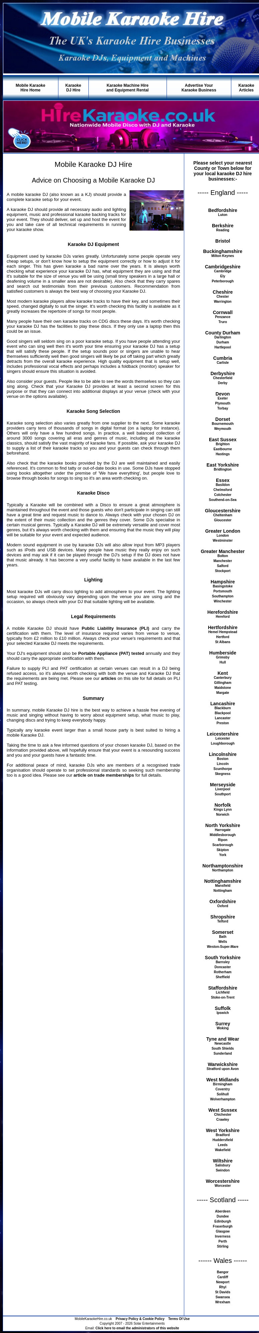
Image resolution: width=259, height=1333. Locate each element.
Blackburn (223, 708)
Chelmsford (222, 490)
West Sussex (222, 1110)
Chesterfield (222, 378)
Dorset (222, 419)
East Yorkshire (223, 465)
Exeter (223, 398)
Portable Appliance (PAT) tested (111, 653)
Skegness (223, 774)
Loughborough (223, 743)
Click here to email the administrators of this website (137, 1328)
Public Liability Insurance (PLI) (115, 628)
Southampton (222, 596)
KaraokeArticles (246, 87)
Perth (222, 1241)
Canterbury (223, 678)
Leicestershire (223, 734)
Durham (222, 342)
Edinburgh (222, 1221)
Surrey (222, 1023)
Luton (222, 215)
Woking (223, 1028)
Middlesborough (223, 835)
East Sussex (223, 439)
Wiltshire (223, 1160)
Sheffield (223, 977)
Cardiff (222, 1277)
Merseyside (222, 784)
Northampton (222, 870)
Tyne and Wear (222, 1039)
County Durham (222, 332)
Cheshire (223, 292)
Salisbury (222, 1165)
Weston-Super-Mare (222, 947)
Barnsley (223, 962)
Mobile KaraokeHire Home (30, 87)
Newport (222, 1282)
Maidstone (223, 688)
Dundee (223, 1216)
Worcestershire (223, 1181)
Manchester (222, 561)
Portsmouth (222, 591)
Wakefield (222, 1150)
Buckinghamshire (222, 251)
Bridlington (223, 469)
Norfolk (223, 805)
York (223, 855)
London (223, 535)
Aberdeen (222, 1211)
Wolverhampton (222, 1099)
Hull (223, 662)
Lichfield (223, 992)
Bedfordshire (222, 210)
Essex (222, 480)
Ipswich (223, 1013)
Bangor (223, 1272)
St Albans (222, 642)
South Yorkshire (223, 957)
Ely (222, 276)
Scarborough (222, 845)
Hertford (222, 637)
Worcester (223, 1185)
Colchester (222, 495)
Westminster (223, 540)
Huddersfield (223, 1140)
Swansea (223, 1297)
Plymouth (222, 403)
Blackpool (223, 713)
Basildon (223, 485)
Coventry (223, 1089)
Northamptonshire (223, 865)
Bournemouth (223, 424)
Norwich (222, 814)
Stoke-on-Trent (223, 997)
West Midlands (222, 1079)
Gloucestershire (223, 510)
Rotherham (223, 972)
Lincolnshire (223, 754)
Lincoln (223, 764)
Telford (222, 921)
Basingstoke (223, 586)
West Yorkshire (222, 1130)
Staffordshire (222, 988)
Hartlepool (223, 347)
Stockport (223, 571)
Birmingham (222, 1084)
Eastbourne (223, 449)
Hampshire (223, 581)
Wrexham (222, 1302)
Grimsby (223, 657)
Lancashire (222, 703)
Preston (223, 723)
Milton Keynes (222, 256)
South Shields (223, 1048)
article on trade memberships (103, 775)
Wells (222, 942)
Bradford (223, 1135)
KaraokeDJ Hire (73, 87)
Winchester (223, 601)
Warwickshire (223, 1064)
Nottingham (222, 890)
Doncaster (223, 967)
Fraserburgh (223, 1226)
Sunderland (223, 1053)
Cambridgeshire (223, 266)
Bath (222, 937)
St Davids (222, 1292)
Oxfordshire (223, 901)
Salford (222, 566)
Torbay (222, 408)
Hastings (223, 454)
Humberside (222, 652)
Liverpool (222, 789)
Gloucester (222, 520)
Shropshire (222, 916)
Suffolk (223, 1008)
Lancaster (223, 718)
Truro (222, 322)
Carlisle (223, 362)
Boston (222, 759)
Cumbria (222, 358)
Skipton (223, 850)
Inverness (223, 1236)
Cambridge (222, 271)
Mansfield (222, 885)
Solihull (223, 1094)
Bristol (222, 241)
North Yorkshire (222, 825)
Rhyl (222, 1287)
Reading (222, 230)
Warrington (223, 301)
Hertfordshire (223, 627)
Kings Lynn (223, 809)
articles (108, 678)
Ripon (222, 840)
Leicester (222, 738)
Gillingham (222, 683)
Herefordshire (222, 612)
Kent (223, 673)
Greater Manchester (223, 551)
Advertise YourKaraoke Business (199, 87)
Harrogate (223, 830)
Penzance (222, 317)
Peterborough (223, 281)
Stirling (222, 1246)
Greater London (222, 531)
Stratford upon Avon (223, 1069)
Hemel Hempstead (222, 632)
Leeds (223, 1145)
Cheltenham (222, 515)
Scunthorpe (222, 769)
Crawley (222, 1119)
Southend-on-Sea (223, 500)
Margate (222, 693)
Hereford (223, 616)
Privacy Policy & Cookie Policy (140, 1319)
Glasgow (223, 1231)
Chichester (222, 1114)
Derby (222, 383)
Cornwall (223, 312)
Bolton (222, 556)
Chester (223, 296)
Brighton (223, 444)
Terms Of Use (179, 1319)
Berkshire (223, 225)
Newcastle (223, 1043)
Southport (223, 794)
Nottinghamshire (222, 881)
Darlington (222, 337)
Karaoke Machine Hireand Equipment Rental (127, 87)
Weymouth (222, 429)
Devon (223, 393)
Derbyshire (223, 373)
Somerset (222, 932)
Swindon (223, 1170)
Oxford (222, 906)
